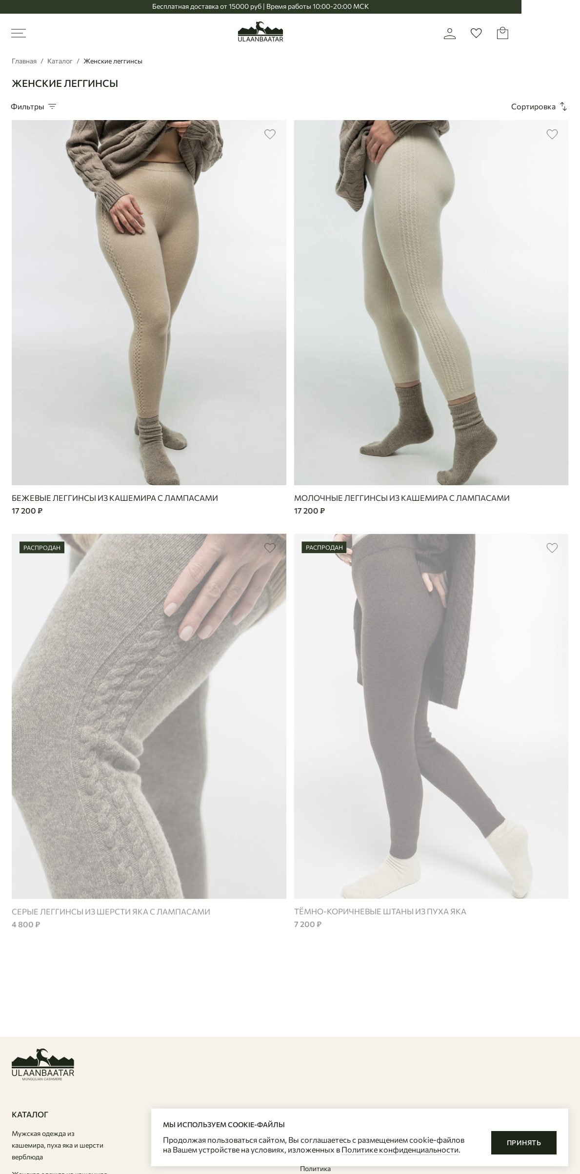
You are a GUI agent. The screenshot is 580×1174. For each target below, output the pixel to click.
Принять (524, 1142)
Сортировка (540, 106)
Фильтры (34, 106)
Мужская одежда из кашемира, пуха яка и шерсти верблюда (57, 1145)
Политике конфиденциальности (400, 1149)
